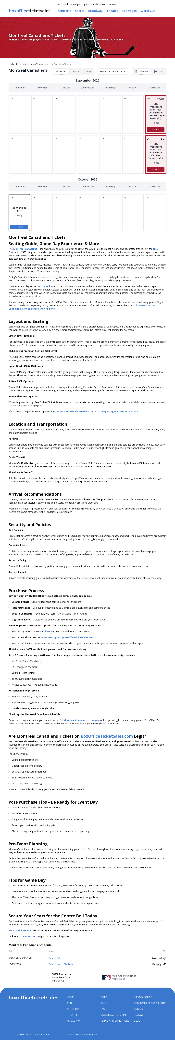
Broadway (73, 1021)
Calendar (141, 72)
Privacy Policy (143, 997)
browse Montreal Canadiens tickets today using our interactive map (97, 411)
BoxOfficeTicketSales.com (107, 736)
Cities (103, 997)
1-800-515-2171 (29, 936)
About (104, 1003)
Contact (139, 1009)
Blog (137, 1021)
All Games (61, 72)
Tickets (156, 130)
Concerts (73, 1009)
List (158, 72)
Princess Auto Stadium (61, 964)
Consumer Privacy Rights (150, 1003)
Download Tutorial (113, 1015)
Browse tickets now (20, 930)
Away (88, 71)
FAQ (102, 1009)
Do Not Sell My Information (82, 1035)
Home (76, 71)
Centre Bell (54, 958)
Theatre (72, 1015)
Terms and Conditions (114, 1021)
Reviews (138, 1015)
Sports (71, 1003)
